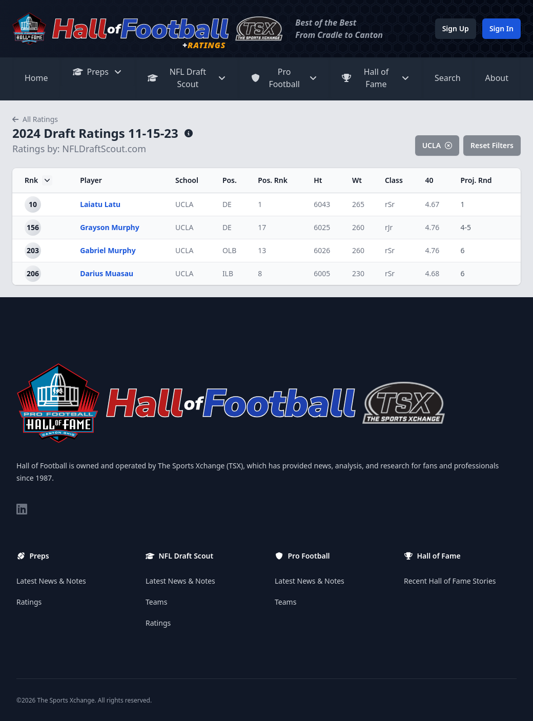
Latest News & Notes (51, 581)
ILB (227, 273)
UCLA (437, 145)
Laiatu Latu (100, 204)
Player (91, 180)
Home (36, 78)
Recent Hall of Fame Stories (450, 581)
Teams (156, 602)
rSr (390, 204)
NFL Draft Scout (187, 78)
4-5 (465, 227)
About (496, 78)
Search (448, 78)
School (186, 180)
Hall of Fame (376, 78)
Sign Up (455, 28)
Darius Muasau (106, 273)
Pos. (229, 180)
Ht (318, 180)
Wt (357, 180)
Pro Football (284, 78)
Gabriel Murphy (108, 250)
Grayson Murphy (109, 227)
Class (394, 180)
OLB (229, 250)
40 (429, 180)
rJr (389, 227)
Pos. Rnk (273, 180)
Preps (98, 71)
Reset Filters (492, 145)
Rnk (38, 180)
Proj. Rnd (475, 180)
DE (227, 204)
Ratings (29, 602)
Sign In (501, 28)
